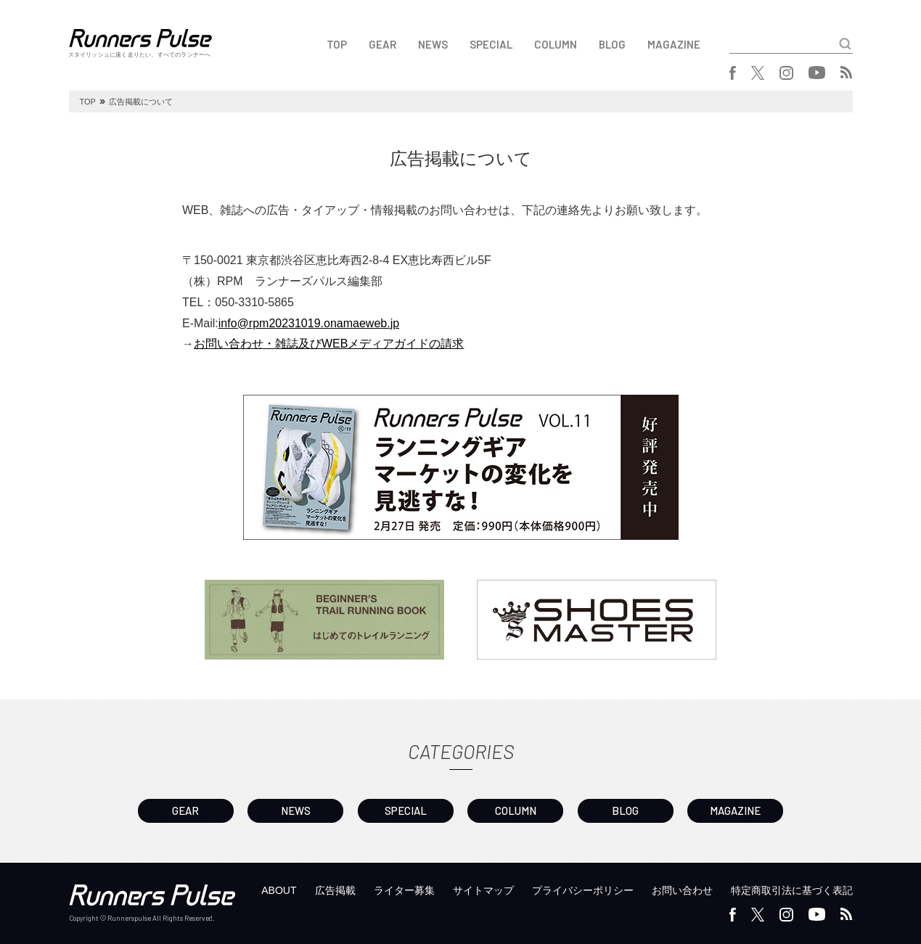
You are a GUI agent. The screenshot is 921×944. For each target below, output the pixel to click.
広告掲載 (335, 890)
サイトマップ (483, 890)
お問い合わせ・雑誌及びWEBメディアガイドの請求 (329, 343)
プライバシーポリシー (583, 890)
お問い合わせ (682, 890)
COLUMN (555, 44)
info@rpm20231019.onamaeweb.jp (308, 323)
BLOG (612, 44)
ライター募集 (404, 890)
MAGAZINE (673, 44)
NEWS (433, 44)
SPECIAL (491, 44)
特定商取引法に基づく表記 (792, 890)
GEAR (382, 44)
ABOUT (278, 890)
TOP (337, 44)
